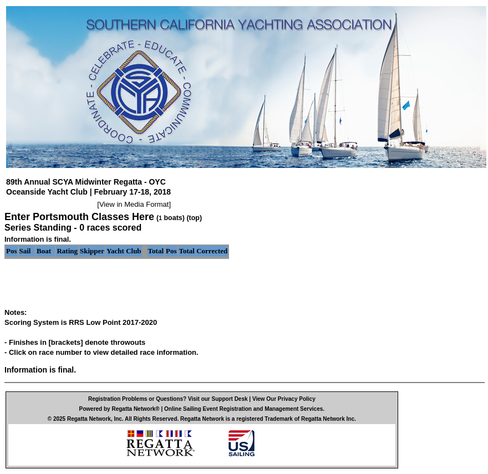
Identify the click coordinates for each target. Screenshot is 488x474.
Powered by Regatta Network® (119, 409)
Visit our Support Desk (218, 399)
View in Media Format (134, 204)
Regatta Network (89, 419)
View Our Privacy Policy (284, 399)
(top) (194, 218)
